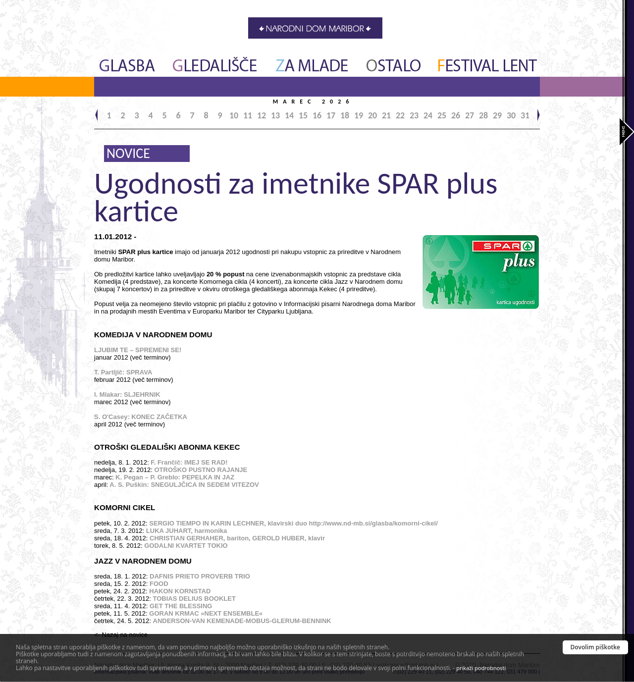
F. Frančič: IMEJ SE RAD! (189, 462)
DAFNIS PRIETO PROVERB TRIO (200, 576)
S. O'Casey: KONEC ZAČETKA (140, 416)
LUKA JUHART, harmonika (186, 530)
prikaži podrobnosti (481, 668)
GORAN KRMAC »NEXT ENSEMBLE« (206, 613)
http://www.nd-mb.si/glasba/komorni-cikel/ (373, 523)
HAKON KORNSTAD (180, 591)
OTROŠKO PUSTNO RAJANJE (200, 469)
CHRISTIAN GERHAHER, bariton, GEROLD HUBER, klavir (237, 538)
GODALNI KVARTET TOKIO (186, 545)
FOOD (159, 583)
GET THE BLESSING (181, 606)
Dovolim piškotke (596, 647)
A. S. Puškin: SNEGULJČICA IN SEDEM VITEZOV (184, 484)
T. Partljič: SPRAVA (123, 372)
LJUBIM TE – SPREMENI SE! (137, 350)
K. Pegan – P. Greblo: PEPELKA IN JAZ (174, 477)
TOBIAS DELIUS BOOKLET (194, 598)
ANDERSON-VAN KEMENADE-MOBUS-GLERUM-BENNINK (242, 621)
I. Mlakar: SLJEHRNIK (127, 394)
